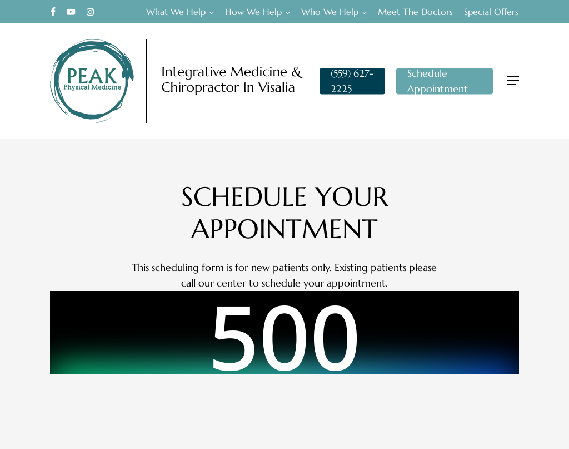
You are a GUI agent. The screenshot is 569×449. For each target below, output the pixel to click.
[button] (513, 81)
